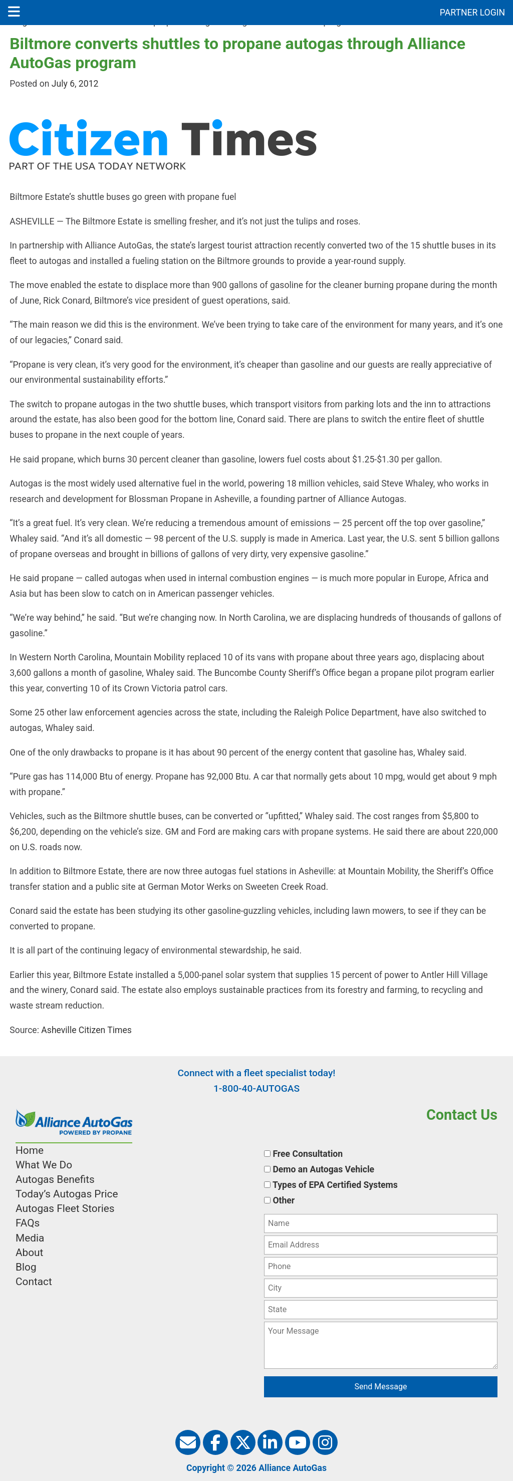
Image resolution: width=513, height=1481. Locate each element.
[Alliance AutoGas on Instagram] (325, 1442)
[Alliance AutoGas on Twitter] (242, 1442)
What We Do (44, 1165)
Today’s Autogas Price (67, 1194)
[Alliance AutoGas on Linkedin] (270, 1442)
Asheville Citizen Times (85, 1030)
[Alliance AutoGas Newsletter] (187, 1442)
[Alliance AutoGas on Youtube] (297, 1442)
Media (30, 1238)
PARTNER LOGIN (472, 13)
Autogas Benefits (55, 1179)
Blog (26, 1267)
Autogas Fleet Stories (65, 1208)
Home (30, 1150)
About (29, 1253)
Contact (34, 1282)
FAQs (28, 1223)
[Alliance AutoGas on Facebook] (215, 1442)
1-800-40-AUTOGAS (256, 1088)
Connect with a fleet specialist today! (257, 1073)
